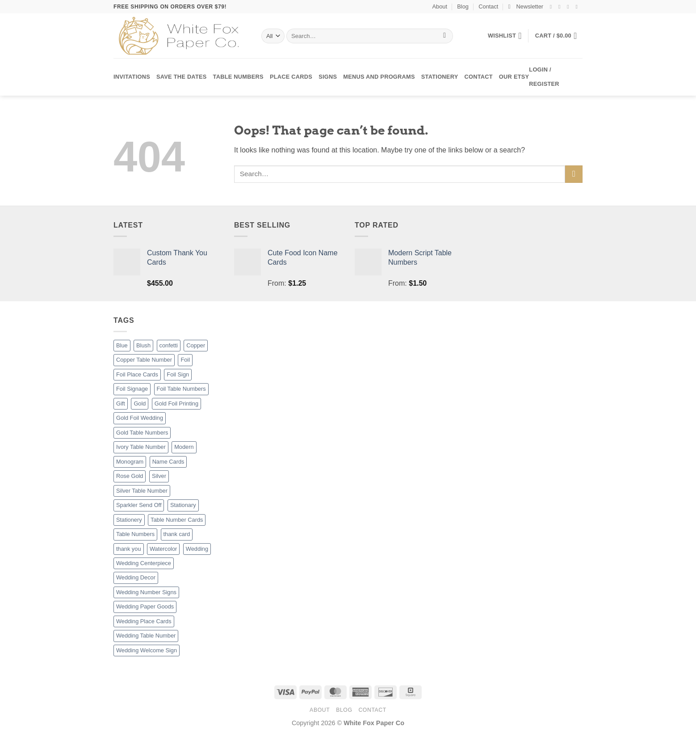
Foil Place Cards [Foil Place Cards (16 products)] (137, 374)
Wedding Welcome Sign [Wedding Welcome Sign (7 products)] (146, 650)
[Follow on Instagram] (561, 7)
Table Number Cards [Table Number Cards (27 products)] (177, 519)
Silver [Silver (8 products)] (159, 476)
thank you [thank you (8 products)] (128, 548)
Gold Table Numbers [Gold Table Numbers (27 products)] (142, 432)
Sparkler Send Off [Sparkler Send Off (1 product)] (138, 505)
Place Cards (291, 76)
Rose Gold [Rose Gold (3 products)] (129, 476)
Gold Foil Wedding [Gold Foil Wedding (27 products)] (139, 417)
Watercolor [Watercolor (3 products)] (163, 548)
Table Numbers (238, 76)
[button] (525, 6)
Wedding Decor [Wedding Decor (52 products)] (135, 577)
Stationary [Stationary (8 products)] (183, 505)
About (439, 6)
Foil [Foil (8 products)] (185, 359)
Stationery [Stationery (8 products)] (129, 519)
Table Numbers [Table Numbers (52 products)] (135, 534)
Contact (488, 6)
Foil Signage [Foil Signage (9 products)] (132, 388)
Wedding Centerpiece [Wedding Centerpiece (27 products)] (143, 563)
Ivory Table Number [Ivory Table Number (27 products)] (141, 447)
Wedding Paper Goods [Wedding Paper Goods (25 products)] (145, 606)
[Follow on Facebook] (552, 7)
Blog (463, 6)
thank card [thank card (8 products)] (177, 534)
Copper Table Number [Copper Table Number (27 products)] (144, 359)
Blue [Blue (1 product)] (122, 345)
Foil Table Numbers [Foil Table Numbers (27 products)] (181, 388)
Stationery (439, 76)
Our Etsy (514, 76)
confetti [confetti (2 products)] (168, 345)
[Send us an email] (578, 7)
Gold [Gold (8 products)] (140, 403)
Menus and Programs (379, 76)
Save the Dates (181, 76)
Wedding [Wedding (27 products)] (197, 548)
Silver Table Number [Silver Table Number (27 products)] (142, 490)
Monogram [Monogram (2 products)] (129, 461)
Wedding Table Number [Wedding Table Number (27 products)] (146, 635)
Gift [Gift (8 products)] (120, 403)
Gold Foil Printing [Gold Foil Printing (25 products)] (176, 403)
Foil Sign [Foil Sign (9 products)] (178, 374)
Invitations (131, 76)
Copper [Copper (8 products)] (195, 345)
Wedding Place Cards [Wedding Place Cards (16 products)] (144, 621)
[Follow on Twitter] (569, 7)
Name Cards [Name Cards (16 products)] (168, 461)
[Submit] (444, 36)
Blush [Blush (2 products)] (143, 345)
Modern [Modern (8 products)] (183, 447)
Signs (328, 76)
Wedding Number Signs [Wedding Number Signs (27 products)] (146, 592)
